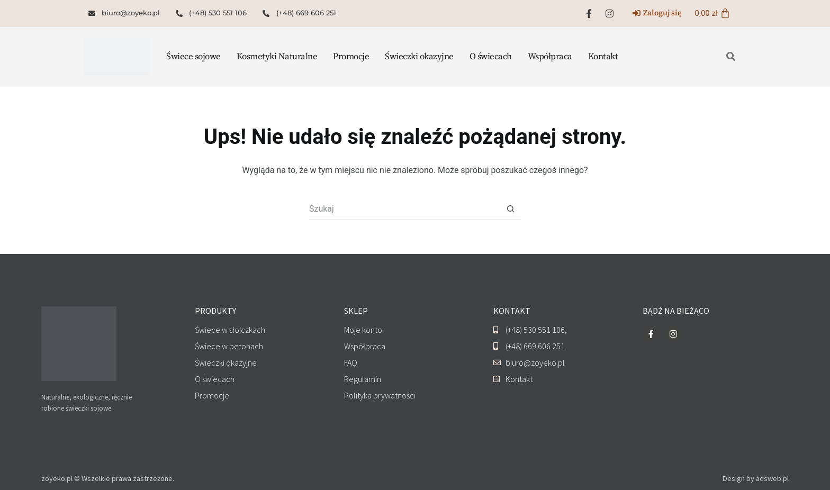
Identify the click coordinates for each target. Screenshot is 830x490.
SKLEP (356, 310)
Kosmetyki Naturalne (277, 56)
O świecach (491, 56)
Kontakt (603, 56)
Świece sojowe (193, 56)
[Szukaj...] (404, 209)
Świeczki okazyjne (419, 56)
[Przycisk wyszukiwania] (510, 209)
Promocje (351, 56)
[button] (731, 57)
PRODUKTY (215, 310)
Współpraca (550, 56)
